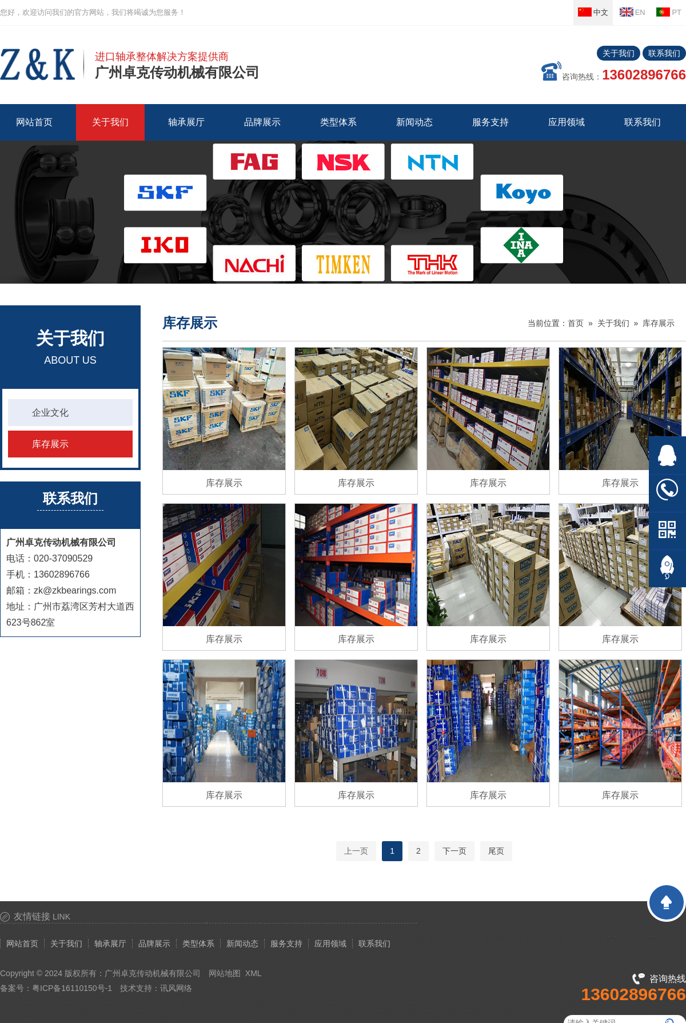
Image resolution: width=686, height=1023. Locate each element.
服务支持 (286, 943)
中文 (593, 12)
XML (253, 973)
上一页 (356, 850)
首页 (576, 323)
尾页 (496, 850)
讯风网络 (176, 988)
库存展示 (50, 444)
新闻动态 (242, 943)
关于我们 (619, 53)
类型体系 (198, 943)
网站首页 (34, 122)
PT (668, 12)
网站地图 (225, 973)
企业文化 (50, 412)
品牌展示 (154, 943)
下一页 (454, 850)
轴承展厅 (110, 943)
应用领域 (330, 943)
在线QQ (667, 455)
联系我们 (664, 53)
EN (632, 12)
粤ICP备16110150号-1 (72, 988)
